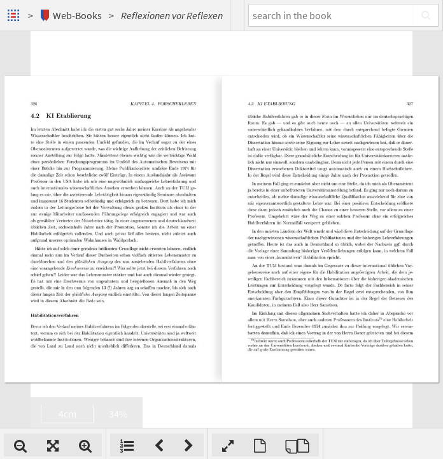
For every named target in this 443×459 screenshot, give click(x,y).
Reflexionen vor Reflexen (172, 15)
